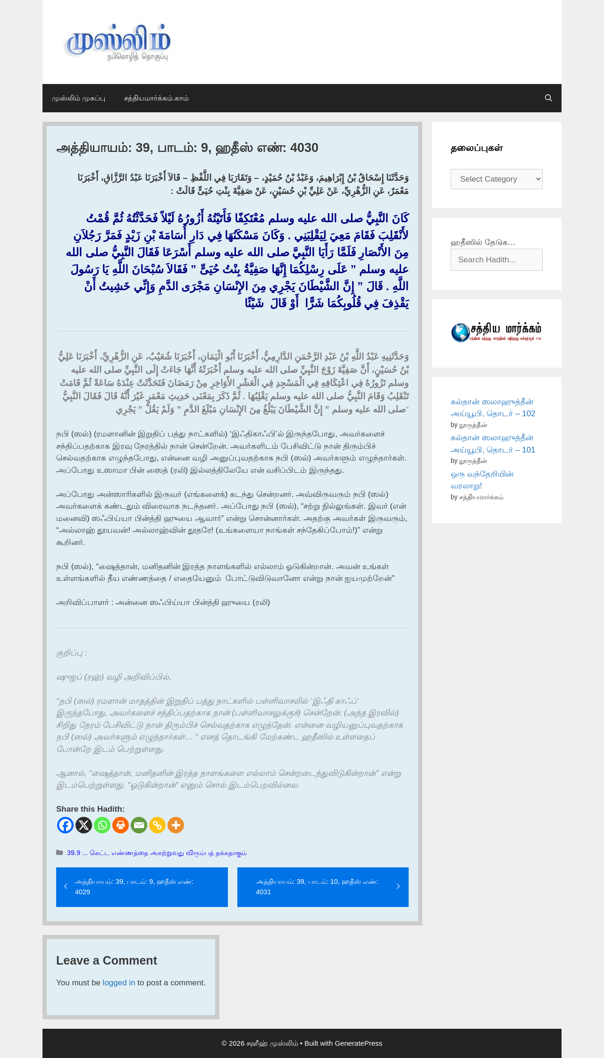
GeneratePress (358, 1043)
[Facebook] (65, 825)
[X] (84, 825)
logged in (119, 982)
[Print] (120, 825)
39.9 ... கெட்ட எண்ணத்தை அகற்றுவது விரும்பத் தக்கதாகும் (157, 852)
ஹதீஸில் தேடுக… (483, 242)
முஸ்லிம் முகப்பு (78, 98)
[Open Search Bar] (549, 98)
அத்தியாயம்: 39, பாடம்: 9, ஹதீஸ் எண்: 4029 (134, 887)
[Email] (139, 825)
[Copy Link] (157, 825)
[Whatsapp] (102, 825)
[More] (176, 825)
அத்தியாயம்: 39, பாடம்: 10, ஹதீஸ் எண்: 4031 (317, 887)
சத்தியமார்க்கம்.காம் (156, 98)
